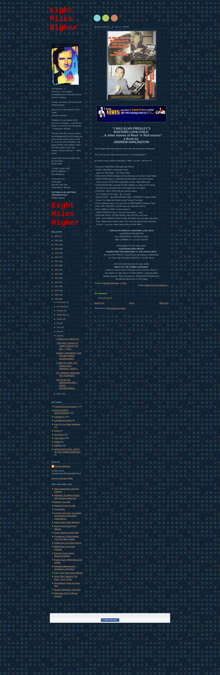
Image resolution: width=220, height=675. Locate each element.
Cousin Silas (59, 509)
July (59, 323)
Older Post (164, 303)
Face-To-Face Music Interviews (67, 424)
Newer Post (99, 303)
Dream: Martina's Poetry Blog (66, 533)
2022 (56, 240)
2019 (56, 253)
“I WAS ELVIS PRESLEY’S (67, 339)
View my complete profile (62, 478)
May (59, 331)
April (59, 336)
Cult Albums (59, 417)
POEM (57, 442)
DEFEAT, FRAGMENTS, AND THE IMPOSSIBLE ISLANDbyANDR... (68, 356)
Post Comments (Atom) (116, 308)
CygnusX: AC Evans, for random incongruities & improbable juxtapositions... (67, 516)
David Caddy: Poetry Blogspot (66, 522)
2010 (56, 290)
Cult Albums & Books (63, 420)
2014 (56, 274)
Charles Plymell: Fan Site (64, 506)
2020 (56, 249)
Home (131, 303)
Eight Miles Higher (63, 19)
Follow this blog (110, 620)
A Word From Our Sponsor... (156, 285)
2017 (56, 261)
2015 (56, 270)
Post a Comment (105, 298)
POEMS (57, 445)
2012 (56, 282)
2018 (56, 257)
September (62, 315)
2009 (56, 295)
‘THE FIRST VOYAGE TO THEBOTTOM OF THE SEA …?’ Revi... (67, 346)
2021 (56, 245)
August (60, 319)
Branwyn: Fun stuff (62, 502)
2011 (56, 286)
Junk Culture (59, 438)
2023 (56, 236)
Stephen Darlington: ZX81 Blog (67, 590)
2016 (56, 265)
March (60, 394)
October (60, 311)
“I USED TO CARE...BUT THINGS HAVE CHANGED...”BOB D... (67, 366)
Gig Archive (59, 434)
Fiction (57, 431)
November (61, 306)
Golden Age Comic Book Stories (67, 543)
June (59, 327)
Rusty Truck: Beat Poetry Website (68, 573)
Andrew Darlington (63, 466)
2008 (56, 299)
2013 (56, 278)
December (61, 302)
